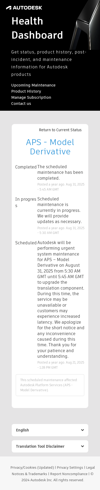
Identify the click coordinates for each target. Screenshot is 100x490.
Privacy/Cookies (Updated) (32, 467)
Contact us (21, 103)
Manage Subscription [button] (31, 97)
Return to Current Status (60, 130)
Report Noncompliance (68, 473)
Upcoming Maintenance (33, 85)
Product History (26, 91)
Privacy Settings (70, 467)
